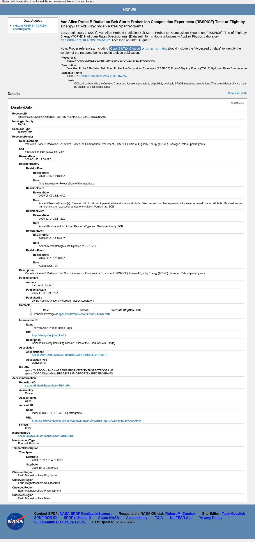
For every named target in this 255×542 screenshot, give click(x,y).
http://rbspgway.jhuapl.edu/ (49, 335)
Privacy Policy (211, 518)
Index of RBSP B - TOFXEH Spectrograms (30, 27)
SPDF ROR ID (45, 518)
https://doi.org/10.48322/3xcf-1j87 (85, 40)
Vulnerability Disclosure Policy (59, 522)
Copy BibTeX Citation (125, 48)
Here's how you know (79, 1)
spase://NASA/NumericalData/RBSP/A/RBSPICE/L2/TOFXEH (69, 355)
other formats (156, 48)
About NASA (108, 518)
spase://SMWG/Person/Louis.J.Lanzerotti (84, 314)
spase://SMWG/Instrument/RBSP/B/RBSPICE (46, 436)
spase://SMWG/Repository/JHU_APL (47, 385)
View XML (234, 93)
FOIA (158, 518)
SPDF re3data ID (77, 518)
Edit (244, 93)
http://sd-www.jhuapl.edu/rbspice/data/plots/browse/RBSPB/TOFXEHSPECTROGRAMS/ (86, 420)
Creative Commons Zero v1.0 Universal (103, 76)
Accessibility (137, 518)
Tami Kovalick (233, 513)
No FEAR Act (181, 518)
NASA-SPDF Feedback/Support (86, 513)
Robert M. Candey (180, 513)
